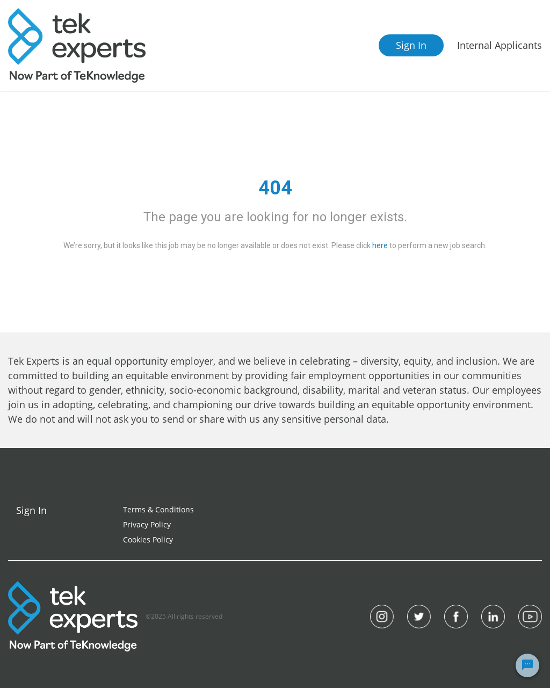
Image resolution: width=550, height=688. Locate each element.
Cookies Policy (148, 539)
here (380, 245)
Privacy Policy (147, 524)
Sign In (411, 45)
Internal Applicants (499, 45)
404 (275, 188)
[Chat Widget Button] (527, 665)
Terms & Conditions (158, 509)
